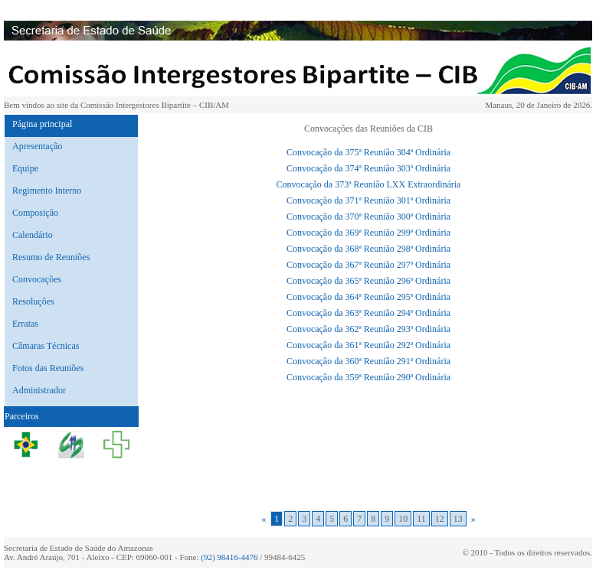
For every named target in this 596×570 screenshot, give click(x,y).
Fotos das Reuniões (48, 368)
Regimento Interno (46, 190)
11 (421, 518)
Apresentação (37, 146)
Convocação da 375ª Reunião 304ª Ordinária (368, 152)
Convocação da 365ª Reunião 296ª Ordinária (368, 280)
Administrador (39, 390)
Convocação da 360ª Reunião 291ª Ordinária (368, 361)
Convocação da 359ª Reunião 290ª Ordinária (368, 377)
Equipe (25, 168)
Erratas (25, 323)
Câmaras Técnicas (45, 345)
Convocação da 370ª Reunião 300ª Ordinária (368, 216)
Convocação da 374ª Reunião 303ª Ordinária (368, 168)
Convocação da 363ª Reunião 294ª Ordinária (368, 313)
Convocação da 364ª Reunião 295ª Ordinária (368, 297)
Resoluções (33, 301)
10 (403, 518)
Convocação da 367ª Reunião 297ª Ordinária (368, 264)
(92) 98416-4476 (229, 557)
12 (439, 518)
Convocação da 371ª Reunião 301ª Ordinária (368, 200)
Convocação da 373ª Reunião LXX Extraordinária (369, 184)
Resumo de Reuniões (51, 257)
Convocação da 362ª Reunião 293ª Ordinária (368, 329)
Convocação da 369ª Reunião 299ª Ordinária (368, 232)
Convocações (36, 279)
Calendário (32, 235)
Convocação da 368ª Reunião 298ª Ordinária (368, 248)
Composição (35, 212)
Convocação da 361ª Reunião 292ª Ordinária (368, 345)
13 (458, 518)
